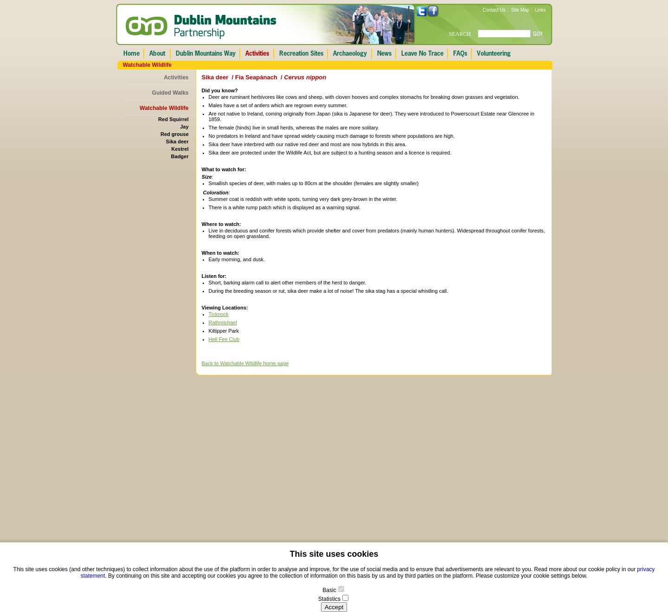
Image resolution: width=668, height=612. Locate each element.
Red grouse (175, 134)
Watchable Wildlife (164, 108)
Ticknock (219, 314)
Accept (334, 607)
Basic (329, 590)
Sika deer (177, 141)
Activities (176, 77)
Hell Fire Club (224, 339)
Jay (184, 126)
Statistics (329, 599)
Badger (180, 156)
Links (540, 10)
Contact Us (493, 10)
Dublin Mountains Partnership (201, 27)
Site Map (520, 10)
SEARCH (460, 34)
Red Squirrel (173, 119)
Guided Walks (170, 93)
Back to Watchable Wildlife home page (245, 363)
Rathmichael (223, 322)
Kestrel (179, 149)
